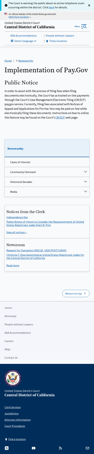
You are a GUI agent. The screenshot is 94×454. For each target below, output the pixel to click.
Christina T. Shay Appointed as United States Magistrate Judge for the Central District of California (45, 256)
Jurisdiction (12, 413)
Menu (77, 26)
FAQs (7, 349)
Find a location (56, 41)
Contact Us (11, 357)
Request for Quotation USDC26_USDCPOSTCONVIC (36, 250)
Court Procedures (15, 426)
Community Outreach (23, 172)
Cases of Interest (20, 162)
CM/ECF (60, 117)
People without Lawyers (60, 35)
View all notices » (16, 232)
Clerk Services (13, 407)
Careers (9, 341)
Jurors (8, 307)
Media (13, 192)
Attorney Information (18, 419)
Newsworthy (15, 149)
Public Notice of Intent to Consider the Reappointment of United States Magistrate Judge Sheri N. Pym (45, 223)
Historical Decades (21, 182)
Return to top (73, 293)
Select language (23, 41)
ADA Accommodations (23, 35)
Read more (12, 265)
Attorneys (10, 316)
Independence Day (17, 217)
